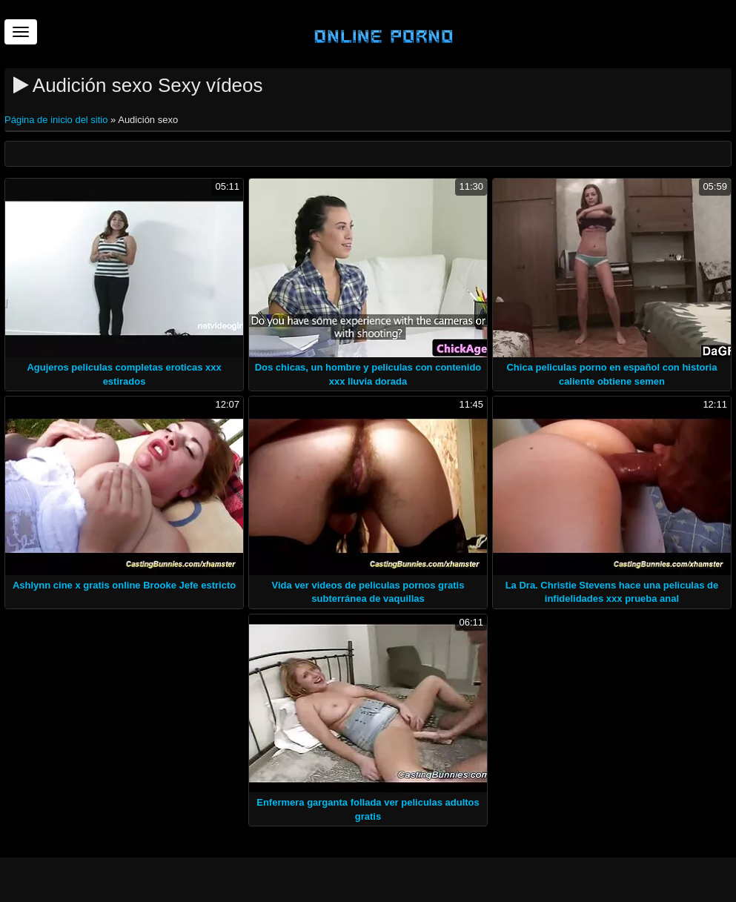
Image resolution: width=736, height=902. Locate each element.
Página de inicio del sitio (57, 119)
